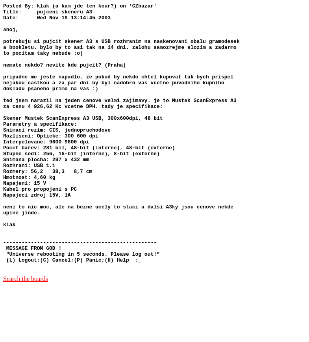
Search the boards (25, 332)
